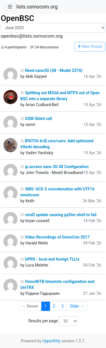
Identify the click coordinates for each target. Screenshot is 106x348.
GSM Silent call (36, 118)
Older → (77, 306)
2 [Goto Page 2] (54, 306)
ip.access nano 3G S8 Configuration (54, 166)
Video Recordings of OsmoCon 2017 (55, 237)
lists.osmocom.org (37, 7)
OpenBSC (17, 18)
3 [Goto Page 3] (62, 306)
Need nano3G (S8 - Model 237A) (51, 70)
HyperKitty (51, 341)
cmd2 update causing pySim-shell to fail (58, 214)
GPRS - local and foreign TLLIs (49, 259)
